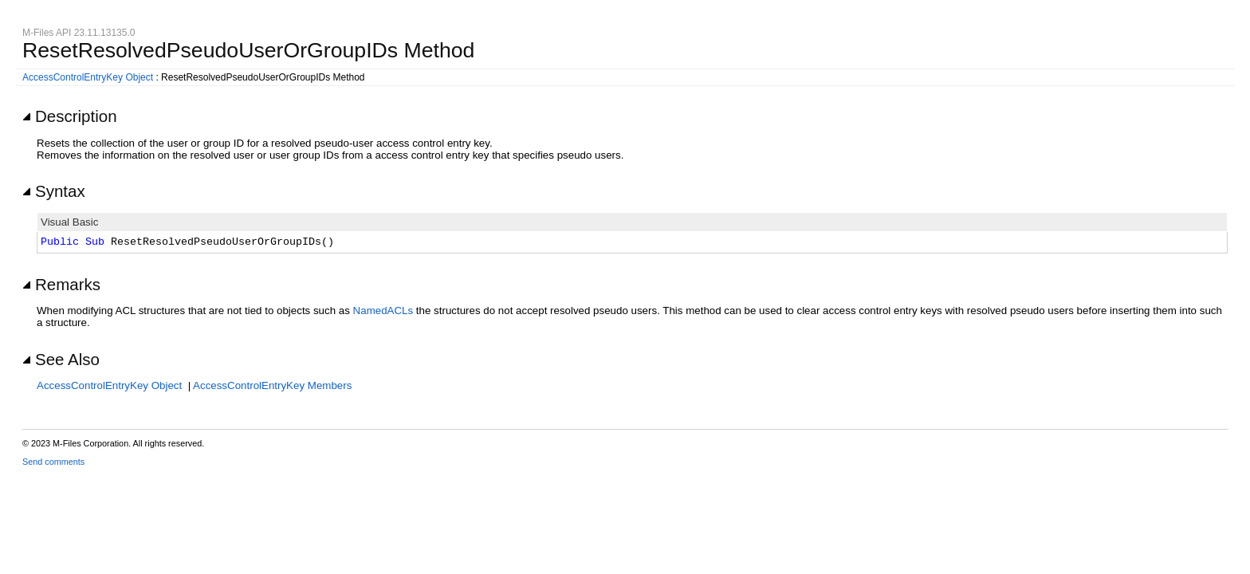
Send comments (53, 461)
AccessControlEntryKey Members (272, 385)
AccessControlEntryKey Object (87, 77)
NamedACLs (383, 310)
